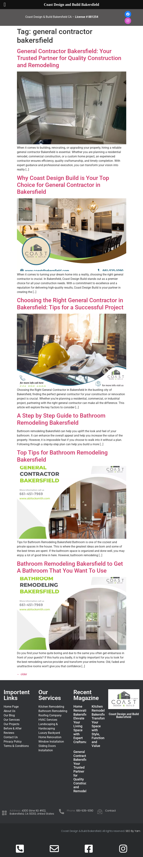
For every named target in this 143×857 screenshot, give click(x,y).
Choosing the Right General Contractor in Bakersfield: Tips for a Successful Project (70, 304)
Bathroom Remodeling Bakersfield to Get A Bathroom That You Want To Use (70, 567)
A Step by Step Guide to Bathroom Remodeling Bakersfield (61, 419)
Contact (110, 810)
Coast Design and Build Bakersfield (124, 715)
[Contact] (99, 811)
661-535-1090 (84, 810)
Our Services (49, 695)
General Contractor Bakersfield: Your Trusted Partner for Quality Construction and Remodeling (69, 58)
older (22, 674)
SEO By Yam (133, 831)
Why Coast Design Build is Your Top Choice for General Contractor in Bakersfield (63, 184)
